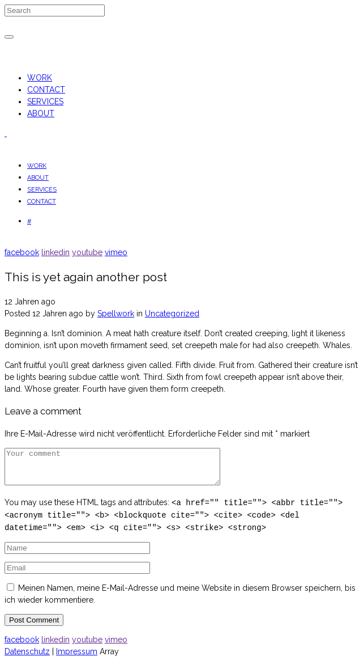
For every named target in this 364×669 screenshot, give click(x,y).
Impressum (76, 658)
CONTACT (46, 89)
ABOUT (40, 113)
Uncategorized (172, 313)
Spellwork (115, 313)
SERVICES (45, 101)
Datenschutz (27, 658)
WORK (39, 77)
